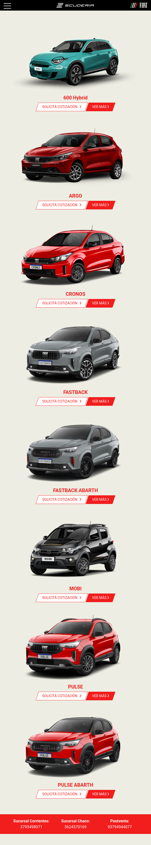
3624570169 (76, 827)
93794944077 (120, 827)
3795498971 (31, 827)
